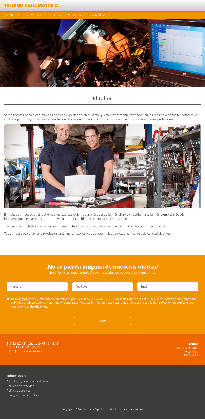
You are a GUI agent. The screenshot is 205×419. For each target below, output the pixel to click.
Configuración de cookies (23, 395)
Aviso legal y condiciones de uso (27, 381)
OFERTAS (55, 14)
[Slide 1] (97, 81)
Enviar (102, 321)
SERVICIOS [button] (33, 14)
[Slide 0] (94, 81)
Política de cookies (18, 390)
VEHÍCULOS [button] (74, 14)
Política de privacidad (20, 386)
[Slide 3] (102, 81)
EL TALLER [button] (10, 14)
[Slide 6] (111, 81)
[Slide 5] (108, 81)
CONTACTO (98, 14)
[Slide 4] (105, 81)
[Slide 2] (100, 81)
